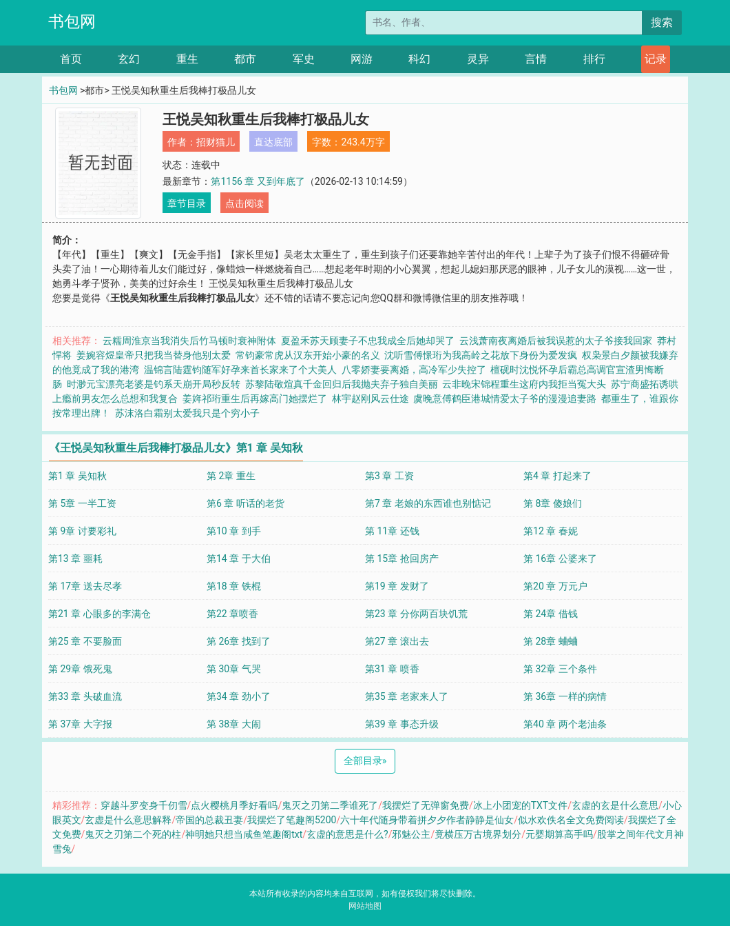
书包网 (72, 21)
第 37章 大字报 (80, 723)
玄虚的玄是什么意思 (615, 805)
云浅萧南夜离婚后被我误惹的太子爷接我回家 (555, 340)
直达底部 (273, 142)
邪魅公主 (411, 834)
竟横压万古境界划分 (478, 834)
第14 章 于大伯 (239, 558)
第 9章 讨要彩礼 (82, 530)
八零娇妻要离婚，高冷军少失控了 (414, 369)
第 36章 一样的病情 (565, 696)
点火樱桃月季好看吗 (234, 805)
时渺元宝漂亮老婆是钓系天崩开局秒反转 (153, 384)
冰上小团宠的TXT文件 (520, 805)
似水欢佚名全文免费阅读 (571, 819)
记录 (656, 59)
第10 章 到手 (234, 530)
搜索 (662, 22)
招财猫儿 (215, 142)
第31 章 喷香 (392, 668)
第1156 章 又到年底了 (257, 181)
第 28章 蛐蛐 (550, 641)
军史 (304, 59)
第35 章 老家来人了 (406, 696)
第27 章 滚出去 (397, 641)
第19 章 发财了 (397, 586)
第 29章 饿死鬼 (80, 668)
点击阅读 (244, 203)
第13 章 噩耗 (75, 558)
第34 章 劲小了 (239, 696)
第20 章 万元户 (555, 586)
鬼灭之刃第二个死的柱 (133, 834)
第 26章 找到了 (239, 641)
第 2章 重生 (231, 475)
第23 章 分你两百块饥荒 (416, 613)
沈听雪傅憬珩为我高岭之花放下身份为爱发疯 (480, 355)
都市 (245, 59)
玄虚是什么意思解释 (128, 819)
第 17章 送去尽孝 (85, 586)
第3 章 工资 (389, 475)
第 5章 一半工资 (82, 503)
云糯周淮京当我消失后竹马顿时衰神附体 (189, 340)
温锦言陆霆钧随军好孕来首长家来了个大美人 (240, 369)
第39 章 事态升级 (402, 723)
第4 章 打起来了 (557, 475)
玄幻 (129, 59)
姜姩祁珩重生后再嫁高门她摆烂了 (254, 398)
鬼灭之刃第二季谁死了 (330, 805)
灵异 (478, 59)
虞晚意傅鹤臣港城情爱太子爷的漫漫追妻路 (504, 398)
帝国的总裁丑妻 (209, 819)
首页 (71, 59)
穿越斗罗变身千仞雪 (144, 805)
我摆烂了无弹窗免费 (425, 805)
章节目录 (186, 203)
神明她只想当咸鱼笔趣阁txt (243, 834)
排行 (594, 59)
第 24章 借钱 (550, 613)
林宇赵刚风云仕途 (370, 398)
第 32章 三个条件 (560, 668)
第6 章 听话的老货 (245, 503)
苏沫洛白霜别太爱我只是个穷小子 (187, 413)
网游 (362, 59)
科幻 (419, 59)
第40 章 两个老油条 (565, 723)
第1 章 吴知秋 (77, 475)
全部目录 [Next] (365, 760)
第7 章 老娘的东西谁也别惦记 (428, 503)
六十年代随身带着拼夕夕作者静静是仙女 (427, 819)
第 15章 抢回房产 (402, 558)
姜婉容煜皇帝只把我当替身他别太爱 (153, 355)
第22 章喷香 (232, 613)
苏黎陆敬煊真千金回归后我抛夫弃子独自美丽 (341, 384)
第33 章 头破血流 (85, 696)
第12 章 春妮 (550, 530)
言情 (536, 59)
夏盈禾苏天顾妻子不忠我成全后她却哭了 (368, 340)
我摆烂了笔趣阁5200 (291, 819)
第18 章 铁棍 (234, 586)
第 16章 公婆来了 (560, 558)
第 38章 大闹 (234, 723)
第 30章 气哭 (234, 668)
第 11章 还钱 (392, 530)
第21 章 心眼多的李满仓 (99, 613)
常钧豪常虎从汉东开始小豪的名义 (308, 355)
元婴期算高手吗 (559, 834)
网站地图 (365, 906)
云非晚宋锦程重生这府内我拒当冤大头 (524, 384)
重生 (187, 59)
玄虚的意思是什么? (347, 834)
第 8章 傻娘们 (552, 503)
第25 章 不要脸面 (85, 641)
